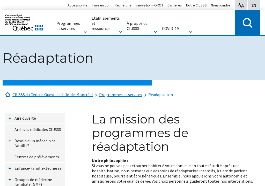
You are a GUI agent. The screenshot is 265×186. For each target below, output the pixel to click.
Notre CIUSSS (196, 5)
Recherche (123, 5)
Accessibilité (77, 5)
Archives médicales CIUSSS (37, 129)
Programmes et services (120, 94)
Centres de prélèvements (36, 156)
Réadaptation (160, 94)
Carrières (174, 5)
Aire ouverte (25, 118)
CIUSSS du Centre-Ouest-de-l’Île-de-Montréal (52, 94)
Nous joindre (220, 5)
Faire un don (101, 5)
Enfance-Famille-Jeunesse (38, 168)
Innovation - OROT (149, 5)
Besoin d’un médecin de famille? (35, 143)
